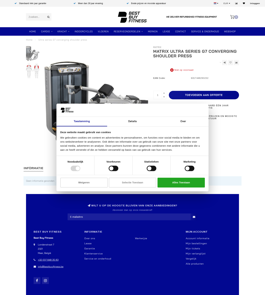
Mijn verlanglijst (196, 253)
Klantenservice (93, 253)
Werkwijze (141, 238)
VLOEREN (103, 31)
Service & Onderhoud (205, 31)
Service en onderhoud (97, 258)
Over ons (89, 238)
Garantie (89, 248)
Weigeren (84, 182)
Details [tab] (132, 121)
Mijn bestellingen (196, 243)
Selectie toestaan (132, 182)
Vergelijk (191, 258)
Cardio (45, 31)
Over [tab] (183, 121)
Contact (180, 31)
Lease (166, 31)
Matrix (157, 47)
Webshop (230, 31)
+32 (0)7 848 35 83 (48, 259)
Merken (153, 31)
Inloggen (255, 3)
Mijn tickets (193, 248)
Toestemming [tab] (82, 121)
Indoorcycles (84, 31)
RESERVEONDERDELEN (127, 31)
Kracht (62, 31)
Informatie (33, 168)
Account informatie (197, 238)
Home (32, 31)
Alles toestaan (181, 182)
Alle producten (195, 263)
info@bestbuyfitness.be (50, 266)
